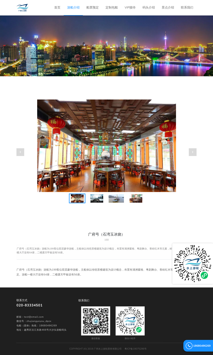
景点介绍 (168, 7)
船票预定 (92, 7)
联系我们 (187, 7)
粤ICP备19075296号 (136, 348)
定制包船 (112, 7)
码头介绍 (149, 7)
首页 (59, 5)
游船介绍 (73, 7)
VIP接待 (130, 7)
